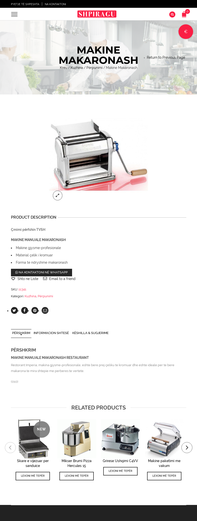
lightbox (58, 195)
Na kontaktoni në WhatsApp (41, 272)
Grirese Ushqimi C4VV (120, 461)
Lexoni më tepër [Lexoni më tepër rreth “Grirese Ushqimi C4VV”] (120, 471)
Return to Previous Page (166, 57)
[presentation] (10, 447)
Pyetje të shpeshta (25, 4)
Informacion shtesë (51, 333)
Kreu (63, 68)
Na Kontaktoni (55, 4)
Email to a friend (62, 279)
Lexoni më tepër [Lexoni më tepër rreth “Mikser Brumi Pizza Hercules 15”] (76, 475)
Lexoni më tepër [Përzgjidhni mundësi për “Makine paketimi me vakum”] (164, 475)
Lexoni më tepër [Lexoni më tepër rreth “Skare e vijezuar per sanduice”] (33, 475)
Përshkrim (21, 333)
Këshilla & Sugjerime (90, 333)
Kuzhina (77, 68)
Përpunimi (94, 68)
